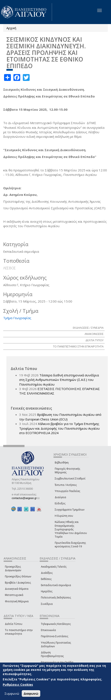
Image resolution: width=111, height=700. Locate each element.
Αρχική (11, 28)
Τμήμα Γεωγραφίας (17, 318)
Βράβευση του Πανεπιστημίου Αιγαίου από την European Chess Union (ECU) (60, 416)
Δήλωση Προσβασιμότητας (52, 654)
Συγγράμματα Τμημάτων (69, 509)
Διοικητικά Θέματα (16, 589)
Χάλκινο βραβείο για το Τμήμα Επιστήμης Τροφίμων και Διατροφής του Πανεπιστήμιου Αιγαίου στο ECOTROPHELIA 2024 (59, 428)
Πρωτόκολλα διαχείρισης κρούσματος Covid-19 (70, 544)
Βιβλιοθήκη (62, 462)
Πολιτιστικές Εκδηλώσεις (56, 597)
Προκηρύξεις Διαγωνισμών (13, 568)
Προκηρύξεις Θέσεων (18, 576)
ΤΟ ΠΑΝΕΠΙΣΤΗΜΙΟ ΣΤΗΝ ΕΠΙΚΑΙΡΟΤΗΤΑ (78, 346)
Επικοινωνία (48, 630)
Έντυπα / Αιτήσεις (66, 485)
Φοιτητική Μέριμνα (17, 601)
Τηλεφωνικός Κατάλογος (56, 624)
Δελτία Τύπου (13, 624)
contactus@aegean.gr (25, 498)
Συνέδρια (47, 604)
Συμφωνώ (11, 693)
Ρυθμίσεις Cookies (18, 684)
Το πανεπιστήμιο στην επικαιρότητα (19, 631)
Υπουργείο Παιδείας (67, 491)
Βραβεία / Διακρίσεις (18, 582)
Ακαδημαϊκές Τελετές (53, 566)
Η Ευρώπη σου (64, 516)
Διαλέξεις (47, 573)
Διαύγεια (60, 497)
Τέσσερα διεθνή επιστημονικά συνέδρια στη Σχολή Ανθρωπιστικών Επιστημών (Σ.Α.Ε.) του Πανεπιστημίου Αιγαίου (59, 379)
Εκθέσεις (46, 579)
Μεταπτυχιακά (14, 595)
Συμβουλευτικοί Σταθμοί (70, 478)
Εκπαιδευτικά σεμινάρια (56, 585)
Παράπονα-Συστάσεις (54, 636)
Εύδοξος (60, 503)
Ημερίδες (46, 591)
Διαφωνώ (31, 693)
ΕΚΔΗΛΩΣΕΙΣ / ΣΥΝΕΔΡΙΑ (88, 328)
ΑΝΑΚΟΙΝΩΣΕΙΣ (94, 334)
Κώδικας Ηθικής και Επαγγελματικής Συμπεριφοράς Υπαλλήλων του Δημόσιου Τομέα (71, 529)
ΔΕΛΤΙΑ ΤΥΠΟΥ (94, 340)
